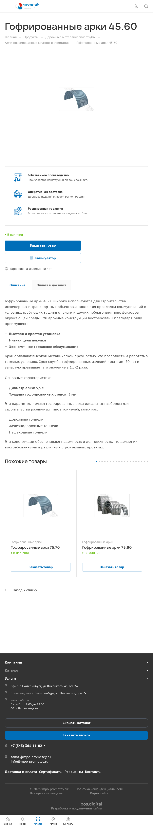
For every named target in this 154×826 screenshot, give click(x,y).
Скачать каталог (76, 723)
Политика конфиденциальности (99, 789)
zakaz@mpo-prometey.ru (31, 757)
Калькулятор (45, 258)
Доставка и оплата (21, 771)
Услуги (10, 678)
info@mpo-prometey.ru (29, 761)
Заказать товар (43, 245)
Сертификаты (50, 771)
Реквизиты (73, 771)
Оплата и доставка (51, 285)
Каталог (11, 670)
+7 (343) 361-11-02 (26, 745)
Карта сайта (99, 793)
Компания (13, 662)
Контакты (93, 771)
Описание (17, 285)
